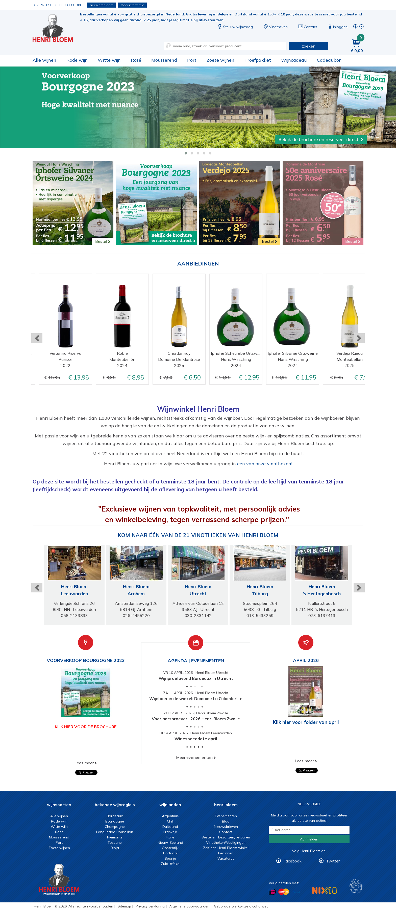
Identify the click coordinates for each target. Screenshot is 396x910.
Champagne (115, 826)
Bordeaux (115, 816)
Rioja (115, 848)
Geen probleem (101, 5)
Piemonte (114, 837)
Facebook (292, 860)
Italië (170, 837)
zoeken (308, 46)
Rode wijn (77, 60)
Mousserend (164, 60)
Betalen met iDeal (272, 892)
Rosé (136, 60)
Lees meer (84, 762)
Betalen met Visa (296, 892)
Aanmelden (309, 839)
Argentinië (170, 816)
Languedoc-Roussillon (114, 832)
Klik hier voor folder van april (306, 722)
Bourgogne (114, 821)
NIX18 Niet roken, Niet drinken (324, 890)
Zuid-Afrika (170, 863)
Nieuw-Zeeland (170, 842)
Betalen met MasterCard (283, 891)
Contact (307, 27)
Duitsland (170, 826)
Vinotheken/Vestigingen (225, 842)
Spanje (170, 858)
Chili (170, 821)
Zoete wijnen (220, 60)
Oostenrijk (170, 848)
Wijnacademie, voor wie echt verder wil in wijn (356, 886)
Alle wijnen (44, 60)
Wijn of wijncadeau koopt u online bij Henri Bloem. (56, 28)
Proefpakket (257, 60)
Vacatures (225, 858)
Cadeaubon (329, 60)
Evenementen (226, 816)
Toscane (115, 842)
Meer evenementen (194, 757)
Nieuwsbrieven (226, 826)
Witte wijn (109, 60)
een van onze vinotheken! (264, 464)
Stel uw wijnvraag (235, 27)
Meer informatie (132, 5)
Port (191, 60)
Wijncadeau (294, 60)
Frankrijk (170, 832)
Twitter (333, 860)
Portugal (170, 853)
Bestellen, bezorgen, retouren (226, 837)
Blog (226, 821)
